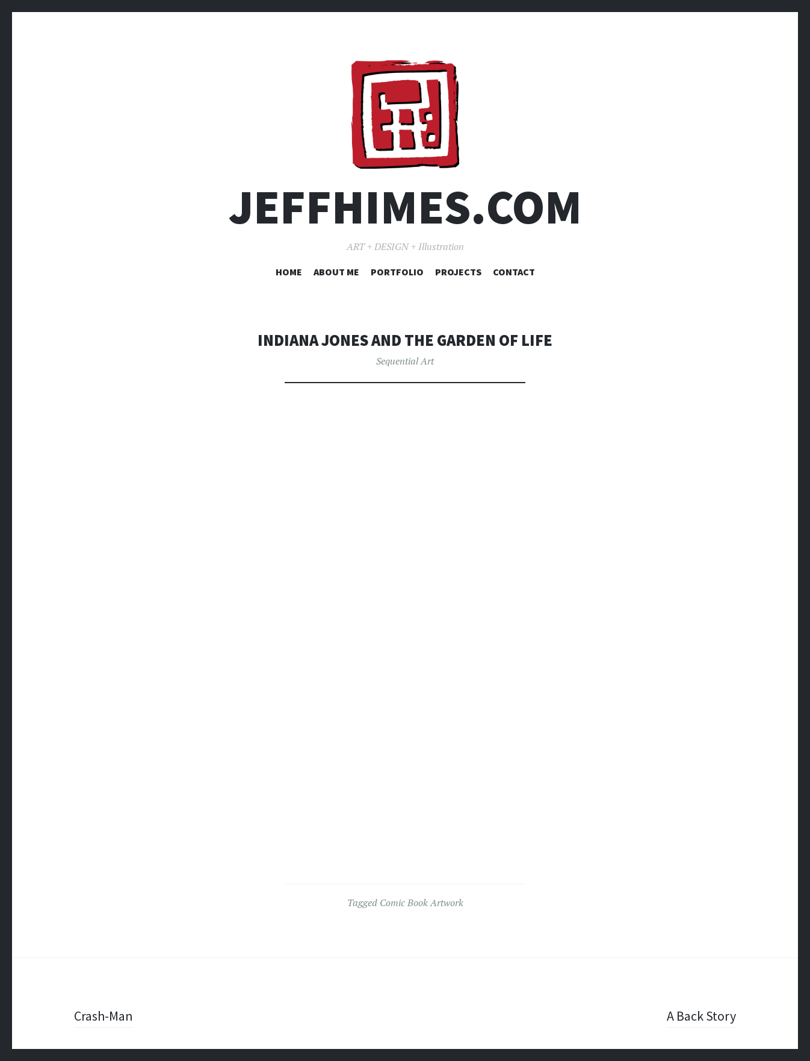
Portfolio (397, 272)
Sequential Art (405, 361)
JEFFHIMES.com (405, 207)
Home (289, 272)
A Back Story (701, 1015)
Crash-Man (103, 1015)
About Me (336, 272)
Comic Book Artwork (421, 902)
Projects (458, 272)
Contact (514, 272)
